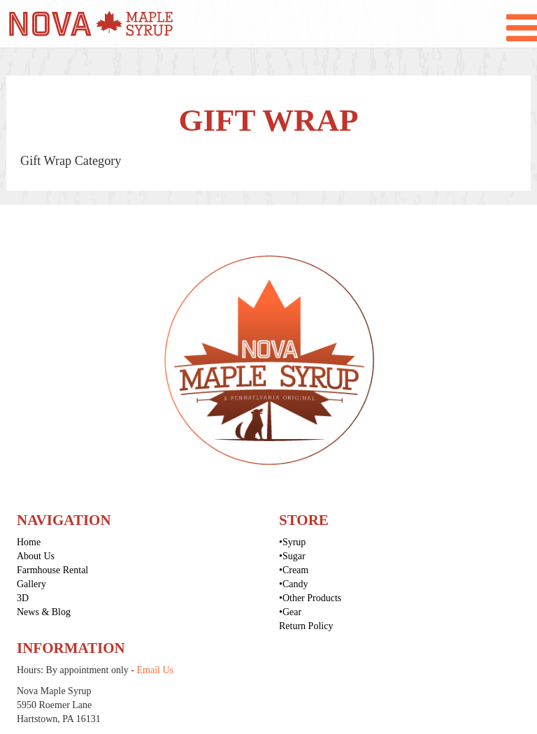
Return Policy (306, 626)
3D (23, 598)
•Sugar (292, 556)
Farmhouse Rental (52, 570)
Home (29, 542)
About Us (36, 556)
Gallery (31, 584)
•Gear (290, 612)
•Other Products (310, 598)
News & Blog (44, 612)
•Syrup (292, 542)
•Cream (293, 570)
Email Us (155, 670)
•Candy (293, 584)
